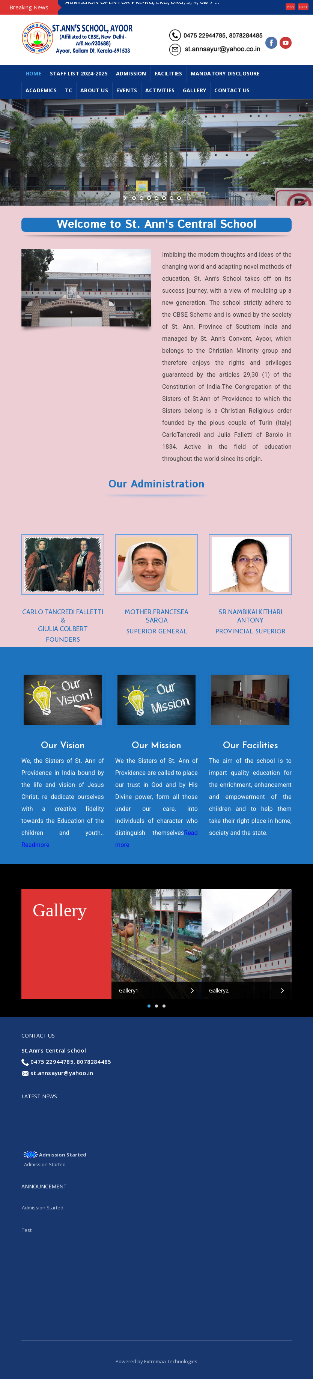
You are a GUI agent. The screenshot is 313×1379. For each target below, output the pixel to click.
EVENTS (126, 90)
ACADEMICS (41, 90)
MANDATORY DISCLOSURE (225, 73)
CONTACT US (232, 90)
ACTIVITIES (160, 90)
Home (34, 73)
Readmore (35, 844)
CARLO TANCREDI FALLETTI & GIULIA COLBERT (62, 620)
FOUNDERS (63, 640)
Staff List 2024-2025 (79, 73)
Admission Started (62, 1156)
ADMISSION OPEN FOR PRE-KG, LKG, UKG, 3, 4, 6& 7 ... (142, 7)
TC (68, 90)
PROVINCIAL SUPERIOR (250, 632)
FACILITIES (168, 73)
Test (27, 1232)
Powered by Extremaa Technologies (156, 1361)
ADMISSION (131, 73)
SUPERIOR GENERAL (156, 632)
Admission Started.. (44, 1209)
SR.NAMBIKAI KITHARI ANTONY (250, 616)
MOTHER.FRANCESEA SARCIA (156, 616)
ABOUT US (94, 90)
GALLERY (194, 90)
